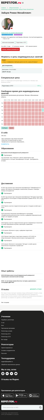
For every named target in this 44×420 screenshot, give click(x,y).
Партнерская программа (8, 328)
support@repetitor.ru (7, 361)
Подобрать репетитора (7, 319)
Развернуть (5, 144)
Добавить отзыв (35, 289)
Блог (2, 325)
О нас (2, 322)
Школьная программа (8, 42)
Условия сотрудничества (8, 350)
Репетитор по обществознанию (12, 32)
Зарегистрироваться (6, 347)
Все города (4, 339)
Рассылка (4, 353)
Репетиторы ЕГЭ (5, 334)
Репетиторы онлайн (6, 331)
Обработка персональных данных (10, 364)
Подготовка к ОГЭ (21, 42)
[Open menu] (23, 3)
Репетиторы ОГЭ (6, 336)
